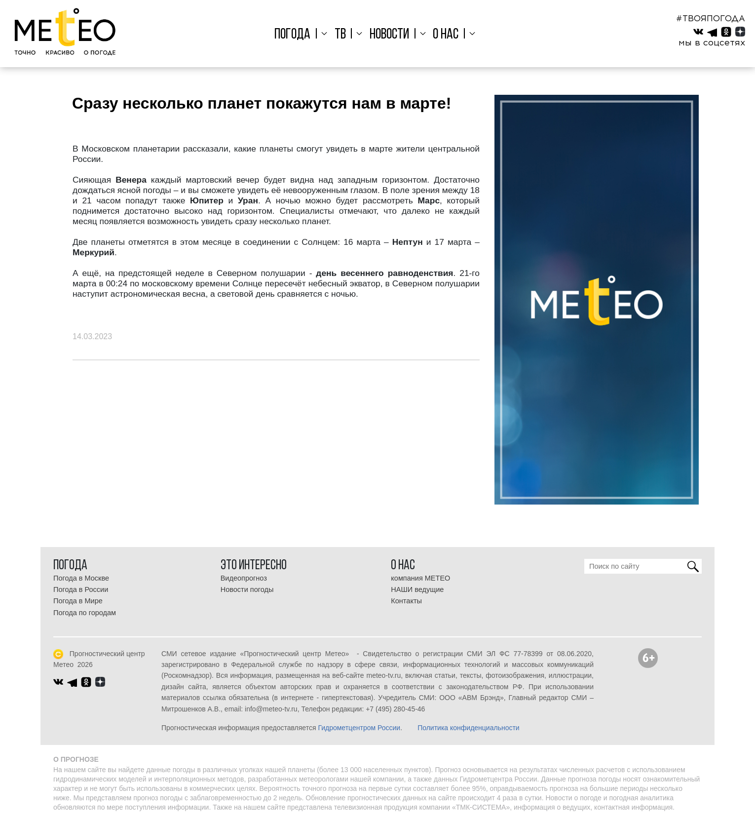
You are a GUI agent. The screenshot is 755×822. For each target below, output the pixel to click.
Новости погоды (247, 589)
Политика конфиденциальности (468, 728)
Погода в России (80, 589)
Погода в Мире (78, 601)
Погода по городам (84, 613)
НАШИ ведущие (417, 589)
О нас (443, 34)
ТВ (342, 34)
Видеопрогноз (244, 578)
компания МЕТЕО (420, 578)
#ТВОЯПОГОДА (710, 18)
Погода (297, 34)
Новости (389, 34)
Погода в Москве (81, 578)
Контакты (406, 601)
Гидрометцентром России (359, 728)
